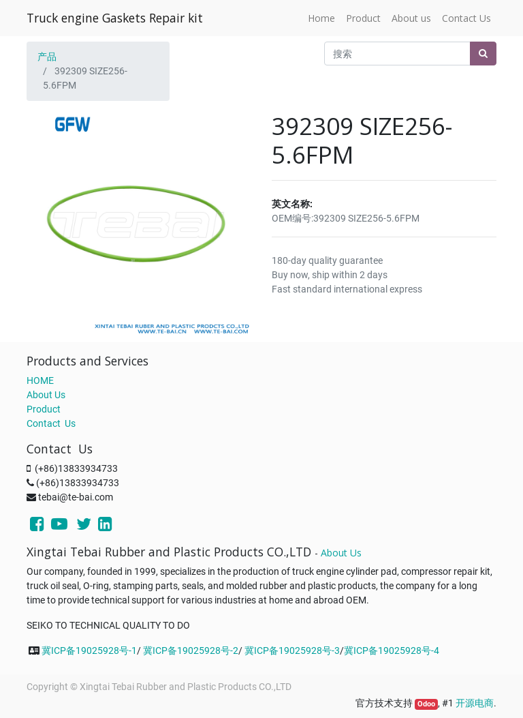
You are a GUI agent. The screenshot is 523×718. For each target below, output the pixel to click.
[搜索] (483, 53)
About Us (46, 394)
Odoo (426, 704)
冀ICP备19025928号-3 (292, 650)
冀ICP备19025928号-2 (190, 650)
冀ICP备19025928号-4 (391, 650)
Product (44, 409)
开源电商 (475, 703)
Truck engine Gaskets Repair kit (115, 18)
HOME (40, 380)
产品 (47, 56)
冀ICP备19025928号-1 (89, 650)
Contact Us (51, 423)
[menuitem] (321, 18)
